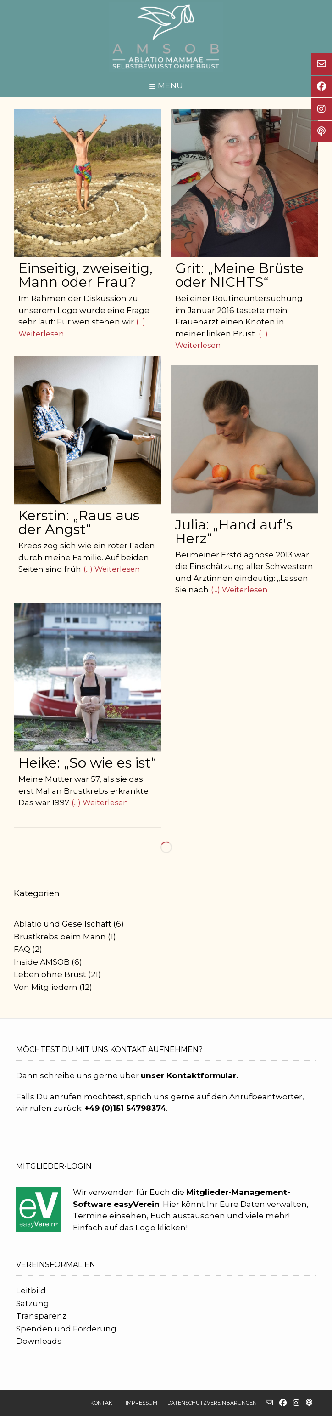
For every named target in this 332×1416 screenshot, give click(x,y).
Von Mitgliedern (45, 987)
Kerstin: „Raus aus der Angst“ (78, 522)
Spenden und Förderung (66, 1328)
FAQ (22, 949)
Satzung (32, 1303)
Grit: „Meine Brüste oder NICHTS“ (239, 275)
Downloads (38, 1341)
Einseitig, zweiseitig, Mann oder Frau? (85, 275)
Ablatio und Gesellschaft (62, 923)
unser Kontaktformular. (189, 1075)
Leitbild (31, 1290)
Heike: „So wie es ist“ (87, 762)
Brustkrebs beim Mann (60, 936)
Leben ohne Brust (50, 974)
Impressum (141, 1402)
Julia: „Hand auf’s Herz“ (234, 531)
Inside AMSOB (42, 962)
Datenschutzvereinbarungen (212, 1402)
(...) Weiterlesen (111, 569)
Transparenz (41, 1315)
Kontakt (103, 1402)
